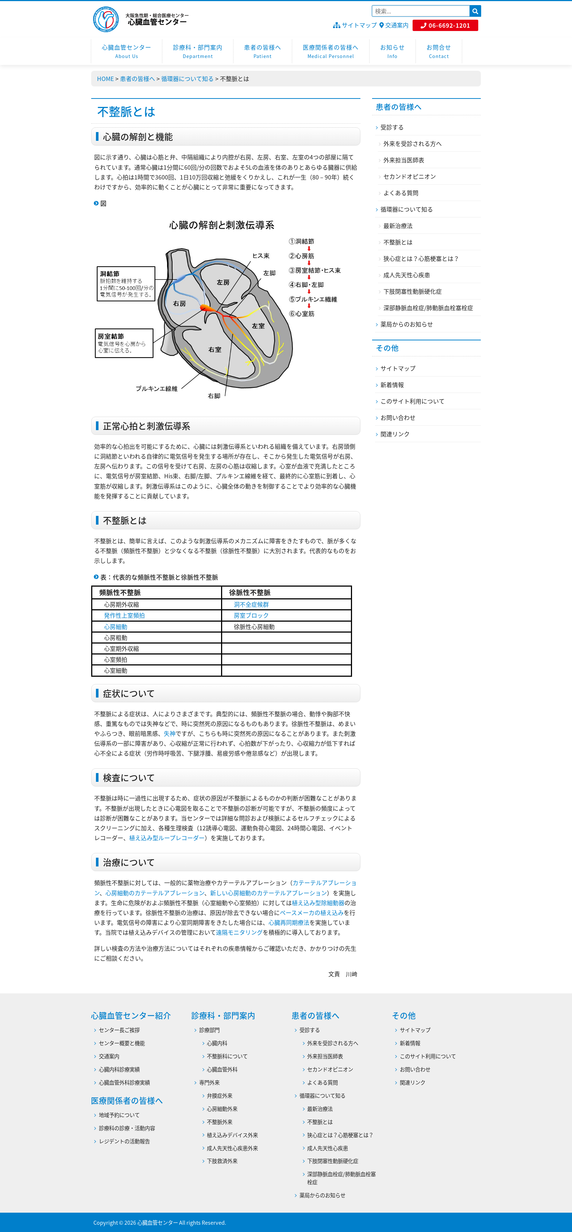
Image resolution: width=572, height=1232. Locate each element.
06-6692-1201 (445, 25)
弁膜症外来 (219, 1096)
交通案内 (394, 24)
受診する (392, 127)
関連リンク (395, 433)
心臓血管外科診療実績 (124, 1082)
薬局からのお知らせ (406, 324)
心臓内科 (217, 1043)
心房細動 (115, 626)
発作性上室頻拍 (124, 615)
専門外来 (209, 1082)
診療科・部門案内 (198, 51)
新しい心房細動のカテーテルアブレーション (268, 892)
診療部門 (209, 1030)
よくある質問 (400, 192)
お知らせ (392, 51)
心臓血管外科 (222, 1069)
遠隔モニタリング (239, 932)
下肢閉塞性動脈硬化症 (412, 291)
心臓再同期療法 (288, 922)
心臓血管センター (126, 51)
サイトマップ (355, 24)
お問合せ (438, 51)
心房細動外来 (222, 1109)
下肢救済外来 (222, 1161)
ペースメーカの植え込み (312, 912)
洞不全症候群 (251, 604)
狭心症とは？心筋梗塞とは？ (421, 258)
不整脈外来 (219, 1122)
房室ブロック (251, 615)
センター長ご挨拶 (119, 1030)
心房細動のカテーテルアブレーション (154, 892)
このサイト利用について (412, 401)
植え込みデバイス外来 (232, 1135)
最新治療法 (398, 225)
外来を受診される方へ (412, 143)
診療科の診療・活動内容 (127, 1128)
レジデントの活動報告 (124, 1141)
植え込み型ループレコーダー (167, 837)
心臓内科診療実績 (119, 1069)
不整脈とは (398, 241)
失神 (169, 733)
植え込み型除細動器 (318, 902)
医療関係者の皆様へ (331, 51)
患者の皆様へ (262, 51)
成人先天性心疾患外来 (232, 1148)
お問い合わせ (398, 417)
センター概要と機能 (122, 1043)
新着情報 (392, 384)
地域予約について (119, 1115)
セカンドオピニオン (409, 176)
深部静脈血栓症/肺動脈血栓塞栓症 (428, 307)
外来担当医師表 (403, 159)
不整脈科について (227, 1056)
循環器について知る (406, 209)
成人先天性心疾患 (406, 274)
